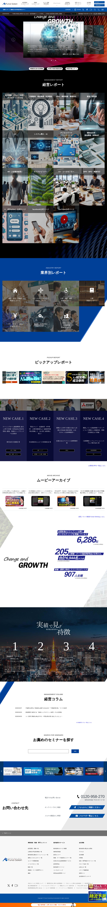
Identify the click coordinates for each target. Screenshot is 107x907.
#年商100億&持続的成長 (55, 72)
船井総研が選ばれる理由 (85, 852)
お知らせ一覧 (82, 871)
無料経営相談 (57, 855)
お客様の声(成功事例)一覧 (35, 855)
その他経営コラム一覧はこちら (84, 726)
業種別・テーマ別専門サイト (35, 874)
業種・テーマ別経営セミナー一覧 (62, 862)
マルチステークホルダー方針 (84, 892)
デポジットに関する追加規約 (73, 887)
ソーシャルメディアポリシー (48, 889)
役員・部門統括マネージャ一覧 (87, 865)
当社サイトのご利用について (35, 887)
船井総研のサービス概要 (60, 852)
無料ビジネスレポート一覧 (35, 862)
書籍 (29, 877)
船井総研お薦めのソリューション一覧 (38, 859)
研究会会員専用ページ (59, 877)
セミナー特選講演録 (33, 865)
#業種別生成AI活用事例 (36, 72)
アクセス (81, 855)
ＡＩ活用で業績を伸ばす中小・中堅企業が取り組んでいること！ (44, 720)
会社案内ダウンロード (85, 880)
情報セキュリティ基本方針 (67, 889)
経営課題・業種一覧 (33, 852)
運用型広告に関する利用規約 (54, 887)
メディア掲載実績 (84, 874)
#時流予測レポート (71, 72)
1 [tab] (51, 64)
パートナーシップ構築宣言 (66, 892)
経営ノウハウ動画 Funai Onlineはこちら (92, 521)
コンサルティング (58, 874)
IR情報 (81, 862)
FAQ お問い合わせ (82, 889)
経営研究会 (56, 868)
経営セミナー (57, 859)
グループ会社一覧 (84, 868)
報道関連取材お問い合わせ (35, 892)
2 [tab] (53, 64)
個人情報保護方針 (33, 889)
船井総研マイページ (59, 871)
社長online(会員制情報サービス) (62, 865)
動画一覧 (30, 871)
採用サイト (82, 877)
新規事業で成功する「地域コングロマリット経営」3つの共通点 (44, 716)
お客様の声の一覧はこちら (97, 470)
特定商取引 (88, 887)
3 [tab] (55, 64)
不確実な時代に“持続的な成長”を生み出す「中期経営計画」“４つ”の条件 (46, 712)
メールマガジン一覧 (33, 868)
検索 (75, 755)
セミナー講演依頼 (50, 892)
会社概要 (81, 859)
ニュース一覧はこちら (70, 13)
